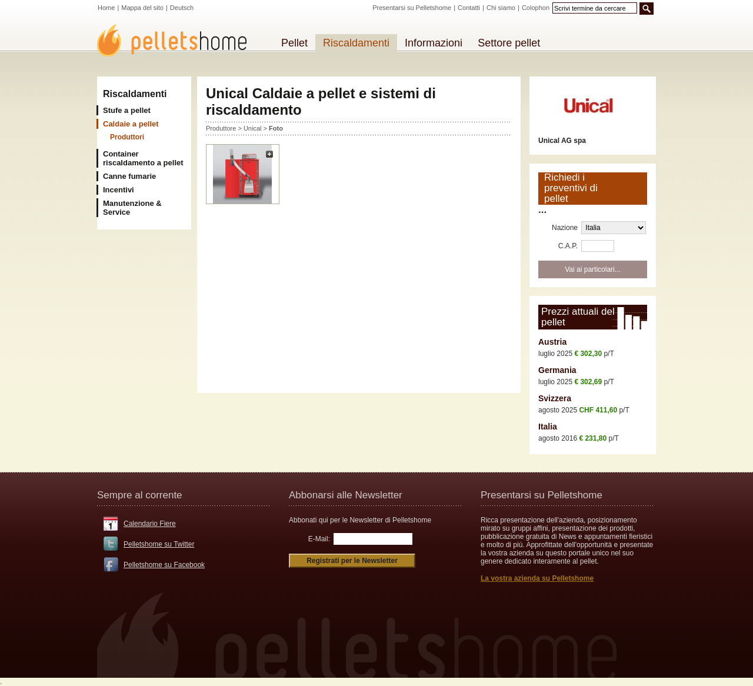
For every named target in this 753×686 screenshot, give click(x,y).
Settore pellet (509, 43)
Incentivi (118, 189)
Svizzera (554, 398)
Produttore (221, 128)
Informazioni (433, 43)
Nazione (565, 228)
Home (106, 7)
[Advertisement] (359, 297)
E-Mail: (319, 539)
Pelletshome (178, 40)
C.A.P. (568, 246)
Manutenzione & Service (132, 208)
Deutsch (182, 7)
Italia (547, 426)
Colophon (535, 7)
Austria (552, 342)
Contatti (469, 7)
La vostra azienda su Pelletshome (537, 578)
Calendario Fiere (150, 524)
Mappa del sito (142, 7)
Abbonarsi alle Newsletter (345, 495)
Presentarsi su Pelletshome (411, 7)
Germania (557, 370)
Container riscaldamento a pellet (143, 158)
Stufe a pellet (127, 110)
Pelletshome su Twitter (159, 544)
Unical (253, 128)
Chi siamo (501, 7)
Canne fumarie (129, 176)
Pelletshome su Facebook (164, 565)
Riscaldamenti (134, 94)
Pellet (294, 43)
